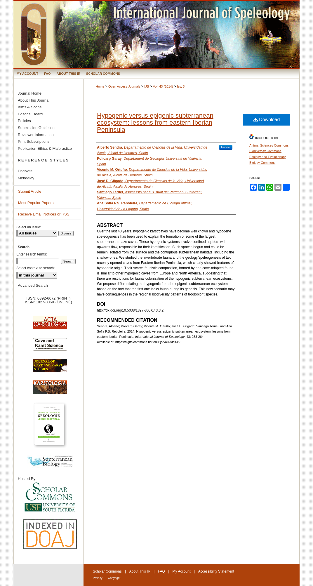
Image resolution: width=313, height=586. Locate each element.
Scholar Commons (107, 571)
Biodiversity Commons (265, 151)
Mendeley (26, 178)
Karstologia (50, 390)
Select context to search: (35, 268)
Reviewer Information (36, 135)
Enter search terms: (31, 254)
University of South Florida (50, 497)
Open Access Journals (124, 86)
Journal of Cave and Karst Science (50, 368)
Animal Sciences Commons (269, 145)
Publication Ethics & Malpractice (45, 148)
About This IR (139, 571)
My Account (182, 571)
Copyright (114, 578)
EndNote (25, 171)
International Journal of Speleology (156, 34)
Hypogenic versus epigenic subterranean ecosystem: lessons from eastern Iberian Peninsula (155, 122)
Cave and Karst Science (50, 347)
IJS (146, 86)
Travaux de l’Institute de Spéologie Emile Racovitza (50, 427)
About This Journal (33, 100)
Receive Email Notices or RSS (43, 214)
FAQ (161, 571)
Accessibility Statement (216, 571)
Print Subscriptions (33, 141)
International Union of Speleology (283, 576)
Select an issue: (28, 227)
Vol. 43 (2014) (163, 86)
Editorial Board (30, 114)
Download (266, 119)
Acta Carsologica (50, 325)
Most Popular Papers (35, 203)
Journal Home (29, 93)
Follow (225, 147)
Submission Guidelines (37, 128)
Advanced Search (33, 285)
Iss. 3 (181, 86)
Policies (24, 121)
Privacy (98, 578)
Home (100, 86)
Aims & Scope (30, 107)
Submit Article (29, 191)
